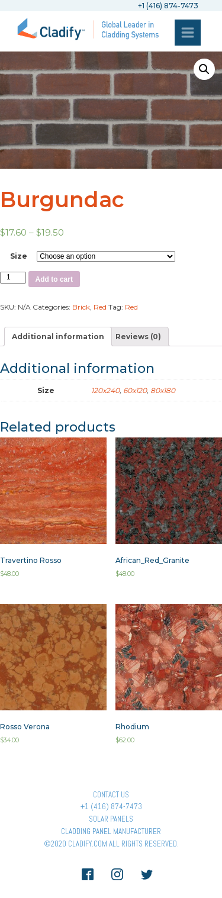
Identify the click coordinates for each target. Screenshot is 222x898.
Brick (81, 306)
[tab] (58, 336)
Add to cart (54, 279)
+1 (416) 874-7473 (111, 807)
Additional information (58, 336)
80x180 (162, 390)
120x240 (105, 390)
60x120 (135, 390)
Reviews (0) (138, 336)
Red (100, 306)
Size (18, 256)
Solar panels (111, 819)
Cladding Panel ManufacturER (111, 831)
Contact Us (111, 795)
